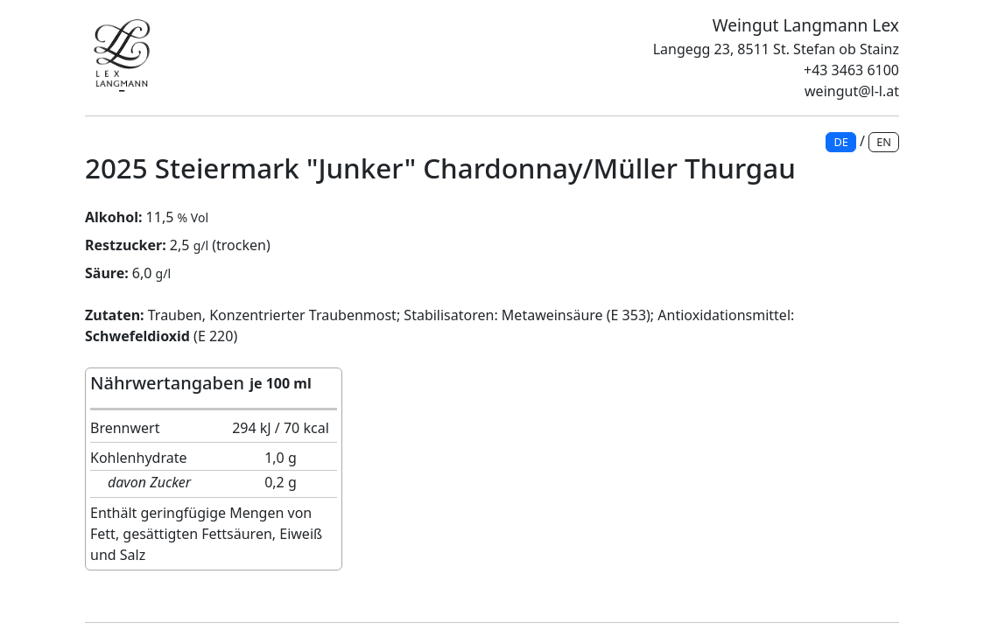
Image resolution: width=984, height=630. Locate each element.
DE (840, 142)
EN (883, 142)
